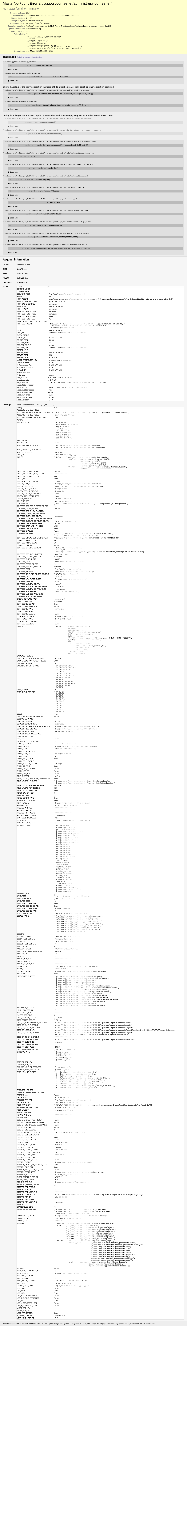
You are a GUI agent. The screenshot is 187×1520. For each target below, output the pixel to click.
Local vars (13, 72)
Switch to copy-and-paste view (29, 60)
